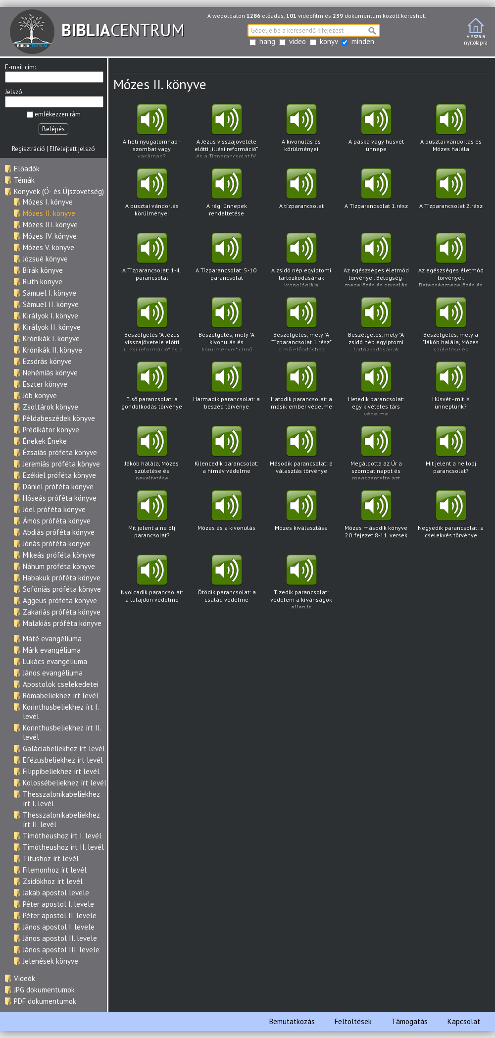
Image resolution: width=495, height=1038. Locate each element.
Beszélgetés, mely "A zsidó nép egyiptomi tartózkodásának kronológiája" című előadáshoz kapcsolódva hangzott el (376, 325)
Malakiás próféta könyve (62, 623)
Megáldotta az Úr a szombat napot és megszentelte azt (376, 453)
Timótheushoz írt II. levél (63, 847)
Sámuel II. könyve (51, 304)
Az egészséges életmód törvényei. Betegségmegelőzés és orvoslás (450, 260)
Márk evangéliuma (52, 650)
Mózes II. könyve (49, 213)
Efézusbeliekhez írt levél (63, 760)
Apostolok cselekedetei (61, 684)
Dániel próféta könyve (58, 486)
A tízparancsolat (301, 195)
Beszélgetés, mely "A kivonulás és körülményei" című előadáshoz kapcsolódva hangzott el (226, 325)
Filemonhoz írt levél (55, 870)
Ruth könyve (42, 281)
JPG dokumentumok (44, 989)
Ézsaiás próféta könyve (60, 452)
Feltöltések (353, 1021)
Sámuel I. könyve (49, 293)
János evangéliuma (53, 672)
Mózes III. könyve (50, 224)
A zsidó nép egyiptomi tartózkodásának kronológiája (301, 260)
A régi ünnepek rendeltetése (226, 195)
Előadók (27, 168)
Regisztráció (28, 149)
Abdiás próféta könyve (59, 532)
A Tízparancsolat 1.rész (376, 195)
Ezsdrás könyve (47, 361)
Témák (24, 180)
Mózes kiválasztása (301, 517)
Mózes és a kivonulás (226, 517)
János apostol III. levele (61, 949)
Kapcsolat (463, 1021)
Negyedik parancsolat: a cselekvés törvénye (450, 517)
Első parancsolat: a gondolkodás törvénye (151, 388)
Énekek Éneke (45, 441)
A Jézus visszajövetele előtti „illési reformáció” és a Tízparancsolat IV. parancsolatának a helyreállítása (226, 131)
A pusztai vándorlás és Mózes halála (450, 131)
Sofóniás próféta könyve (62, 589)
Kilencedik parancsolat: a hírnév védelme (226, 452)
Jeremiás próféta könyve (61, 463)
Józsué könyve (45, 258)
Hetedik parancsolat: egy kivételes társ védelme (376, 389)
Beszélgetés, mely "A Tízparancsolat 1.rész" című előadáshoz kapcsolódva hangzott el (301, 325)
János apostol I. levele (59, 927)
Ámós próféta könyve (57, 520)
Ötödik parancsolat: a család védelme (226, 581)
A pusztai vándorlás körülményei (151, 195)
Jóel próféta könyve (54, 509)
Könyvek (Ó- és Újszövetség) (59, 191)
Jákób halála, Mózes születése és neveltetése (151, 453)
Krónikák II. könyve (52, 350)
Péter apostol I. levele (58, 904)
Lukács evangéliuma (55, 661)
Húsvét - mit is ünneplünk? (450, 388)
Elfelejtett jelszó (72, 149)
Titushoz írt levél (51, 858)
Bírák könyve (43, 270)
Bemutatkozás (292, 1021)
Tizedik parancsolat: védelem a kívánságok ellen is (301, 582)
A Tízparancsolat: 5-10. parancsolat (226, 259)
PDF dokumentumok (45, 1001)
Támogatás (410, 1021)
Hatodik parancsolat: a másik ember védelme (301, 388)
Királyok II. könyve (52, 327)
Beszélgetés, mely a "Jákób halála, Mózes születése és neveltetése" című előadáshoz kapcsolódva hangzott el (450, 325)
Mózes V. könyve (48, 247)
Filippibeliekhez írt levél (61, 771)
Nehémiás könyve (50, 372)
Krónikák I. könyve (51, 338)
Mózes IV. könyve (50, 236)
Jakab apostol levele (56, 892)
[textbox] (314, 30)
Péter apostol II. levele (60, 915)
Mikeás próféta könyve (59, 555)
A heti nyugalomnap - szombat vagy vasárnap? (151, 131)
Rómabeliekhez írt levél (61, 695)
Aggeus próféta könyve (60, 600)
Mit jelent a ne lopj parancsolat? (450, 452)
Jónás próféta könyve (57, 543)
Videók (24, 978)
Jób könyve (40, 395)
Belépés (53, 129)
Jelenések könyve (50, 961)
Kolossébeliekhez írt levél (64, 782)
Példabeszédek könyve (59, 418)
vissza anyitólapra (476, 32)
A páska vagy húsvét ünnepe (376, 131)
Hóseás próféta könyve (60, 498)
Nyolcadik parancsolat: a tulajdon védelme (151, 581)
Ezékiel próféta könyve (59, 475)
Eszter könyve (45, 384)
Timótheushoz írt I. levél (62, 835)
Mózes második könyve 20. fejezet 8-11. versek (376, 517)
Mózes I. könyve (48, 202)
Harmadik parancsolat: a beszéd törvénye (226, 388)
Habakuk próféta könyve (61, 577)
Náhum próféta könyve (59, 566)
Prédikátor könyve (51, 429)
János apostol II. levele (60, 938)
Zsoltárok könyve (50, 407)
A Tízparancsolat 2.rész (450, 195)
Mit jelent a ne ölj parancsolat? (151, 517)
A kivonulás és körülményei (301, 131)
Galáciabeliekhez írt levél (64, 748)
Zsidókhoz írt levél (53, 881)
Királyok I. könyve (50, 315)
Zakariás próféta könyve (61, 612)
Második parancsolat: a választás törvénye (301, 452)
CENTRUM (97, 30)
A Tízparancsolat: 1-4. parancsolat (151, 259)
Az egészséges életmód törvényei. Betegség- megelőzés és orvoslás (376, 260)
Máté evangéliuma (52, 638)
